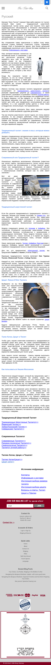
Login (22, 530)
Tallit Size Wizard (25, 556)
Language (25, 561)
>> (9, 522)
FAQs (25, 554)
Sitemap (21, 663)
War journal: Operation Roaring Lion (25, 581)
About (25, 546)
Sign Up (28, 530)
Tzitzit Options (25, 558)
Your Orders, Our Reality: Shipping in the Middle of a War (25, 572)
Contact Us (25, 549)
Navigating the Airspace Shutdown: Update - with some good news (25, 574)
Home (25, 544)
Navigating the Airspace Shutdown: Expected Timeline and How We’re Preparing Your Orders (25, 578)
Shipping (25, 551)
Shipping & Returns (25, 533)
